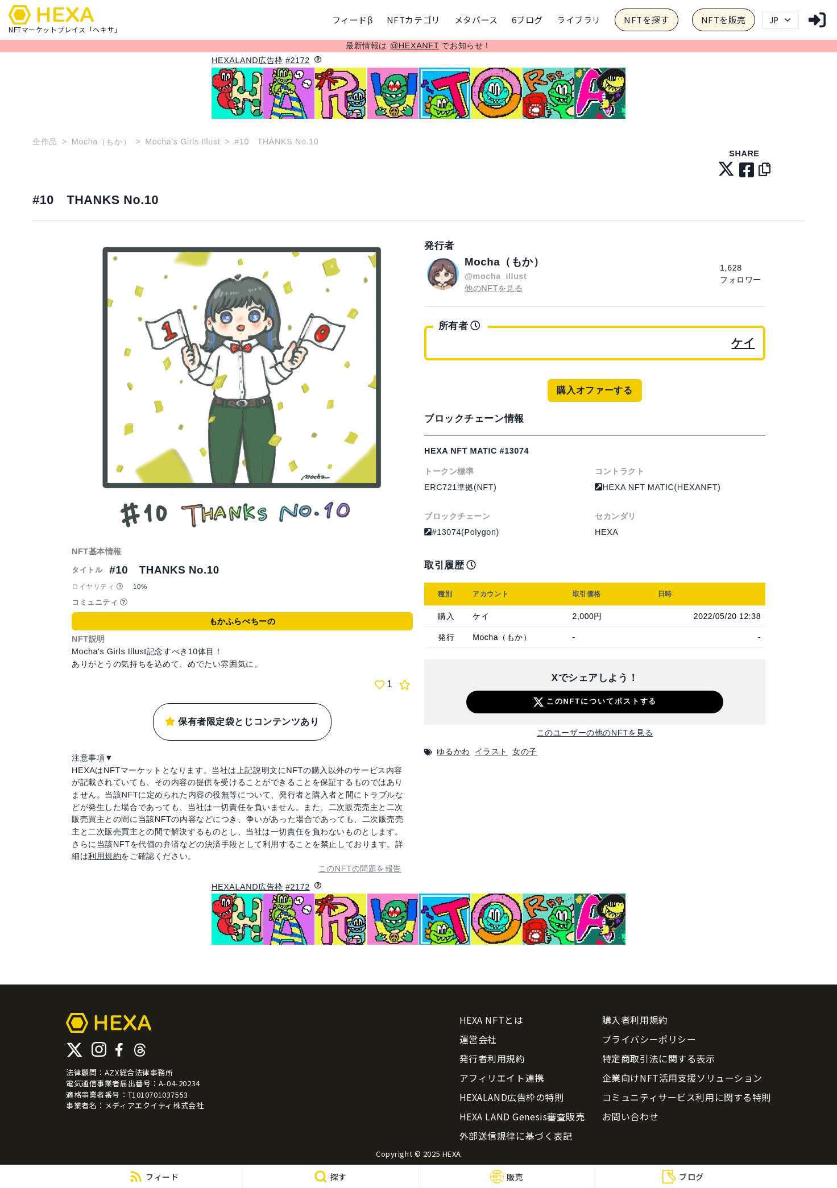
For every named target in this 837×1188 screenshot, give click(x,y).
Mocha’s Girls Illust (182, 141)
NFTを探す (646, 20)
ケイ (743, 343)
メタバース (476, 20)
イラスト (491, 751)
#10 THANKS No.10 (95, 200)
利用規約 (104, 856)
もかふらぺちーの (242, 621)
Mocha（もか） (101, 141)
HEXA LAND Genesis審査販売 (522, 1116)
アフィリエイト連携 (501, 1078)
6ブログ (527, 20)
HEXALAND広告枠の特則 (511, 1097)
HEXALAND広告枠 (247, 60)
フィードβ (352, 20)
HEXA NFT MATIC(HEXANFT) (657, 487)
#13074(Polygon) (461, 532)
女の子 (524, 751)
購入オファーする (594, 390)
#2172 (297, 60)
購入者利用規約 (635, 1020)
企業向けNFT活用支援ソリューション (682, 1078)
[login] (817, 20)
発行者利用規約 (492, 1058)
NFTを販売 (723, 20)
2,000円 (588, 616)
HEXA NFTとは (491, 1020)
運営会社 (478, 1039)
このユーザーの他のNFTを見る (595, 732)
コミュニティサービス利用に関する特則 (686, 1097)
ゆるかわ (453, 751)
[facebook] (747, 170)
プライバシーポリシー (649, 1039)
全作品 (44, 141)
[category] (414, 20)
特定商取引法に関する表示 (658, 1058)
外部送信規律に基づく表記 (516, 1136)
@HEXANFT (414, 45)
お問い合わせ (630, 1116)
